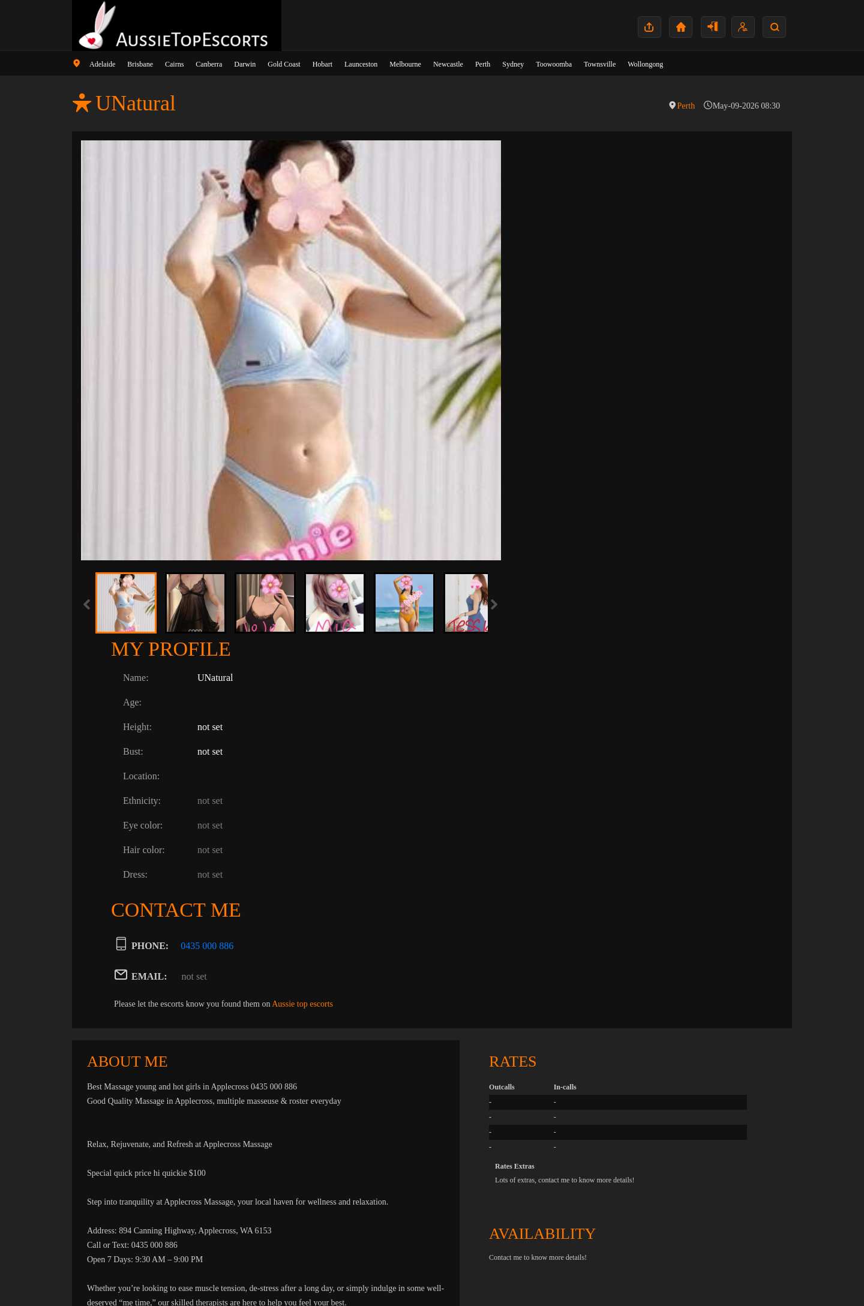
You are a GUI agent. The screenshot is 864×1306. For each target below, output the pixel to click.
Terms (771, 1278)
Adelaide (102, 64)
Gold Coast (284, 64)
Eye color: (563, 328)
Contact (715, 1278)
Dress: (555, 378)
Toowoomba (554, 64)
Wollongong (645, 64)
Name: (556, 181)
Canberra (209, 64)
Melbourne (405, 64)
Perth (482, 64)
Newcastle (448, 64)
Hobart (322, 64)
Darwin (245, 64)
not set (614, 480)
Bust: (553, 255)
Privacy (744, 1278)
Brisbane (140, 64)
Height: (557, 230)
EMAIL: (569, 480)
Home (688, 1278)
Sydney (513, 64)
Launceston (360, 64)
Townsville (600, 64)
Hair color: (564, 353)
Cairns (174, 64)
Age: (552, 205)
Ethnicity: (562, 304)
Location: (561, 279)
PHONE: (570, 449)
